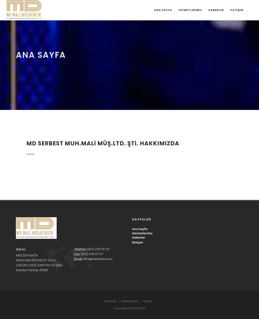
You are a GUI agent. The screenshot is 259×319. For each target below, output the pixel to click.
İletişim (137, 242)
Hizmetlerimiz (142, 233)
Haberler (138, 238)
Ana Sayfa (139, 229)
